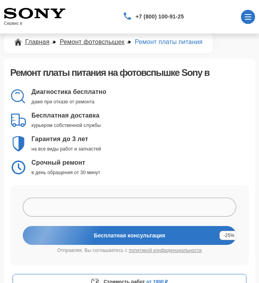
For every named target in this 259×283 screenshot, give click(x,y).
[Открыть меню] (248, 17)
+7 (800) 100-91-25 (160, 16)
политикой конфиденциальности (165, 250)
